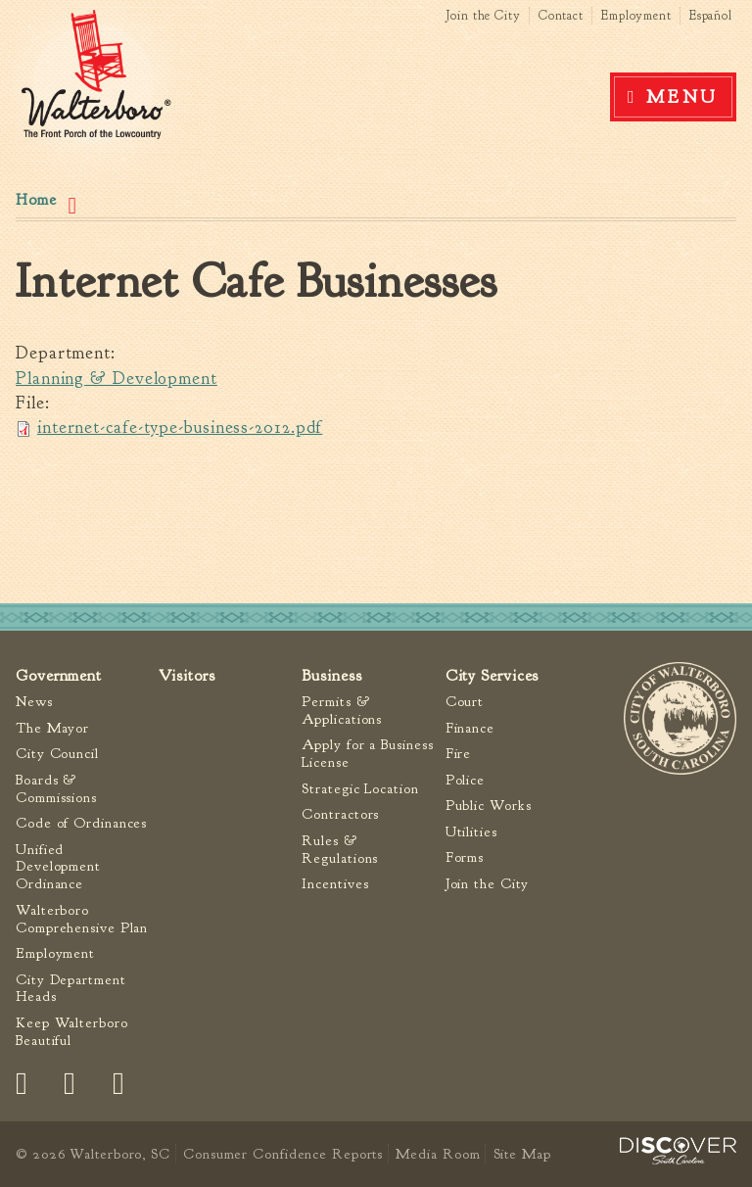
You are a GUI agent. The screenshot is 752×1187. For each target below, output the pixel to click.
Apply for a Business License (367, 754)
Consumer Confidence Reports (283, 1154)
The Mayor (52, 728)
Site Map (522, 1154)
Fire (459, 753)
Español (710, 16)
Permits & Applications (342, 710)
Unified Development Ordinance (58, 867)
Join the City (483, 16)
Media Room (438, 1154)
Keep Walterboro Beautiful (72, 1032)
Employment (636, 16)
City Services (493, 675)
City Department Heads (71, 989)
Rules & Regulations (340, 849)
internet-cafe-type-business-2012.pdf (179, 427)
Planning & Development (116, 378)
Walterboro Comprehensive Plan (82, 919)
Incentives (335, 884)
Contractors (340, 814)
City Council (57, 753)
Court (465, 701)
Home (36, 200)
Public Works (489, 805)
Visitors (186, 675)
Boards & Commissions (56, 789)
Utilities (471, 832)
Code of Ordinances (81, 823)
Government (59, 675)
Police (465, 780)
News (34, 701)
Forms (465, 857)
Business (331, 675)
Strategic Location (360, 789)
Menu (682, 97)
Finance (470, 728)
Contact (561, 16)
